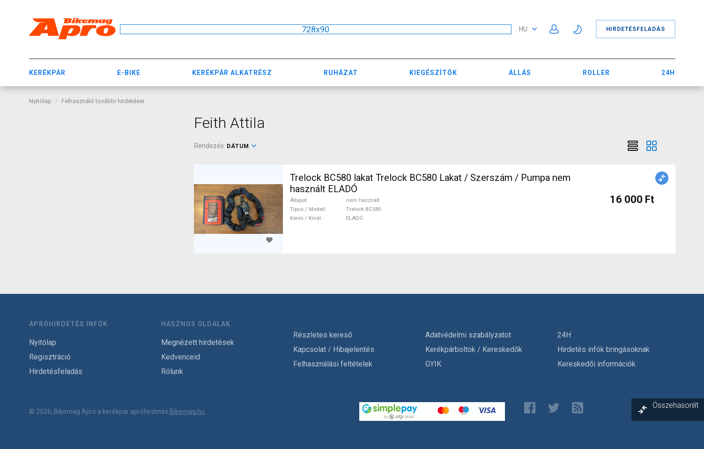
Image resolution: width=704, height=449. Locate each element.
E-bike (129, 72)
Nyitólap (40, 101)
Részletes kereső (322, 334)
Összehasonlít (675, 405)
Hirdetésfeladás (635, 29)
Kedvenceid (180, 356)
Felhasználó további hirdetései (102, 101)
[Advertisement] (104, 172)
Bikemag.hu (187, 411)
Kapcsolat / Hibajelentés (333, 349)
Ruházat (341, 72)
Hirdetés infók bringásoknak (603, 349)
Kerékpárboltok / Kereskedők (473, 349)
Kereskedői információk (596, 363)
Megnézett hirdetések (197, 342)
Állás (520, 72)
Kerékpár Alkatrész (232, 72)
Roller (596, 72)
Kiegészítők (433, 72)
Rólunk (172, 371)
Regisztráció (50, 356)
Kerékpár (47, 72)
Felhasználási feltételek (332, 363)
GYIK (433, 363)
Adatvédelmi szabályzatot (468, 334)
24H (668, 72)
